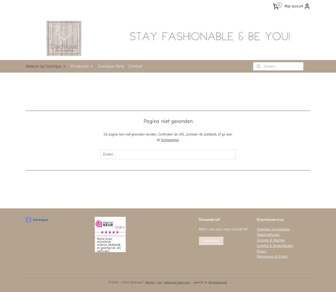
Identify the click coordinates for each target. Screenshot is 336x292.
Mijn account (297, 6)
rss (159, 282)
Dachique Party (111, 66)
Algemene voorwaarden (273, 229)
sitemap (150, 282)
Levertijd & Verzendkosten (275, 246)
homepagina (170, 140)
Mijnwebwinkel (217, 282)
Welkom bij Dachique (46, 66)
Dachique (37, 220)
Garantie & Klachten (271, 240)
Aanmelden (211, 241)
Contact (135, 66)
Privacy (262, 251)
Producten (82, 66)
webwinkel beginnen (177, 282)
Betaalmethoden (268, 235)
